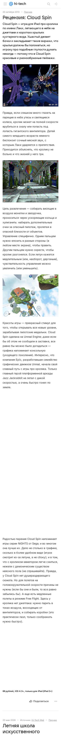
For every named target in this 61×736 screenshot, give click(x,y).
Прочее (28, 12)
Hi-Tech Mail (38, 720)
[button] (30, 85)
